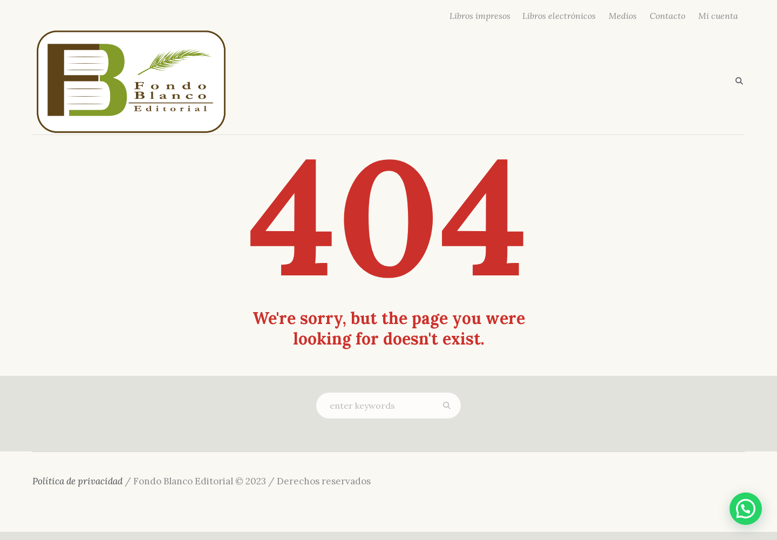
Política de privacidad (77, 481)
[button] (746, 508)
